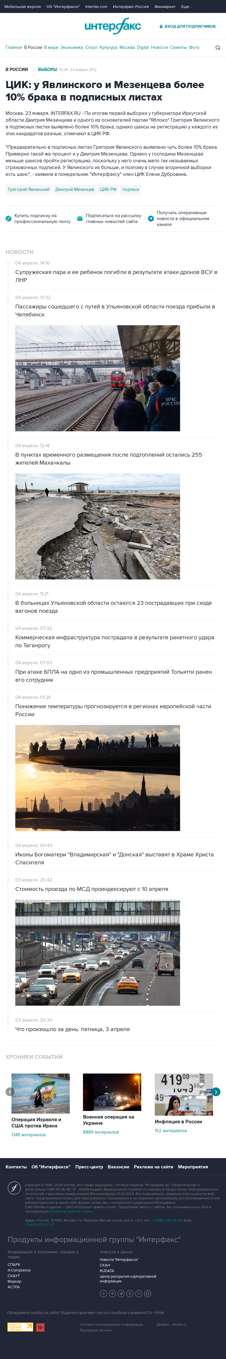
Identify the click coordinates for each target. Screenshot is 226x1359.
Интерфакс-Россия (131, 6)
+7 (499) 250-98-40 (167, 1220)
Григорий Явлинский (28, 189)
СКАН (105, 1265)
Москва (127, 47)
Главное (14, 47)
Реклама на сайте (153, 1167)
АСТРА (14, 1287)
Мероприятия (193, 1167)
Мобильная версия (22, 6)
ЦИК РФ (108, 189)
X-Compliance (19, 1270)
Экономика (71, 47)
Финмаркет (165, 6)
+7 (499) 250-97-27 (39, 1225)
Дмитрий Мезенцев (74, 189)
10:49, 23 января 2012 (78, 69)
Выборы (47, 69)
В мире (51, 47)
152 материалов (171, 1130)
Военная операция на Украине (108, 1120)
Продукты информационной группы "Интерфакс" (94, 1239)
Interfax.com (96, 6)
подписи (130, 189)
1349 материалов (28, 1134)
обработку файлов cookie (71, 1211)
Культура (108, 47)
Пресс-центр (89, 1167)
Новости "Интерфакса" (119, 1259)
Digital (143, 47)
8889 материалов (101, 1132)
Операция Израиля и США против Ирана (36, 1123)
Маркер (14, 1281)
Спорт (91, 47)
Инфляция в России (178, 1122)
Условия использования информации (111, 1324)
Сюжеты (178, 47)
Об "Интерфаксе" (63, 6)
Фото (194, 47)
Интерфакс (113, 26)
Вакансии (118, 1167)
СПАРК (14, 1264)
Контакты (16, 1167)
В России (33, 47)
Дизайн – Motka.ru (172, 1324)
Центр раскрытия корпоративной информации (128, 1279)
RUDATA (107, 1271)
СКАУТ (14, 1276)
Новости (159, 47)
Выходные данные (96, 1330)
